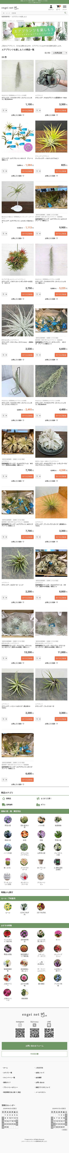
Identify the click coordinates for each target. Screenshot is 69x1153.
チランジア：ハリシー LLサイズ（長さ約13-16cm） (16, 707)
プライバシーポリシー (10, 1087)
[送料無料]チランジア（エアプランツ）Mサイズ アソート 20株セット (18, 525)
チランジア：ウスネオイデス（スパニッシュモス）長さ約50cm (50, 403)
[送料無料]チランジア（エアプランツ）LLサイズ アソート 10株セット (51, 219)
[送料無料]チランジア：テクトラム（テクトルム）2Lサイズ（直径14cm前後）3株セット (16, 646)
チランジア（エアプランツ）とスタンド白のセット (18, 221)
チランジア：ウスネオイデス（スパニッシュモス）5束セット (50, 282)
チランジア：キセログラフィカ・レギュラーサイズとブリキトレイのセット (51, 464)
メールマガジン (41, 1092)
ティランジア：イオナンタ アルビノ (47, 158)
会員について (40, 1073)
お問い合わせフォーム (34, 1046)
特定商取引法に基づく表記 (12, 1092)
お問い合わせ (40, 1082)
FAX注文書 (34, 1054)
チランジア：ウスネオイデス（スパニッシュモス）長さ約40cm (17, 98)
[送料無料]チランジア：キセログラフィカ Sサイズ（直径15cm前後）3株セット (50, 585)
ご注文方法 (39, 1068)
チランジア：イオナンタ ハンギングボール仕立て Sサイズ (17, 282)
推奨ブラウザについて (43, 1087)
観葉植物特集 (6, 16)
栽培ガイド (7, 1082)
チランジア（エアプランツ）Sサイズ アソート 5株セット (17, 159)
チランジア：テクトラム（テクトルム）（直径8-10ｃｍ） (18, 343)
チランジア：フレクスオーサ (44, 706)
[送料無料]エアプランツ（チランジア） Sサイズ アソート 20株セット (50, 343)
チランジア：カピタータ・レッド (12, 585)
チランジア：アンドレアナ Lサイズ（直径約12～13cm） (51, 525)
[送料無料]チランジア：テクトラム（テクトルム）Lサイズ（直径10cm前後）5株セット (50, 646)
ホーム (5, 1068)
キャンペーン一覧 (9, 1077)
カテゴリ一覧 (7, 1073)
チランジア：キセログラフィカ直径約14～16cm (51, 98)
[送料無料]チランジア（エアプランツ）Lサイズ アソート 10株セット (18, 767)
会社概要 (38, 1077)
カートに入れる (27, 110)
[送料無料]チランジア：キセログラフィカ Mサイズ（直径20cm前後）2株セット (17, 464)
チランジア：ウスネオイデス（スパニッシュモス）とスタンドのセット (17, 403)
